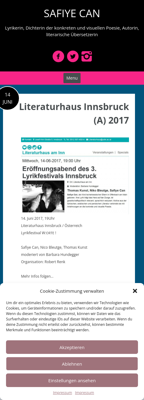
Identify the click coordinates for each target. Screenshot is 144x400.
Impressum (62, 392)
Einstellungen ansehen (72, 380)
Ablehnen (72, 364)
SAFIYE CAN (72, 13)
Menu (72, 78)
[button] (135, 291)
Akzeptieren (72, 347)
